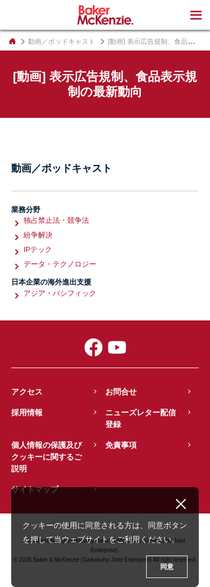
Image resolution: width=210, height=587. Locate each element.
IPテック (38, 250)
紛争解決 (38, 235)
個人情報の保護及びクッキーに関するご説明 (46, 457)
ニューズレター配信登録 (140, 418)
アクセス (27, 391)
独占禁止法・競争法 (56, 220)
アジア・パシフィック (60, 293)
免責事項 (121, 445)
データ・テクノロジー (60, 264)
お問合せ (121, 391)
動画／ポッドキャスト (61, 41)
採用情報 (27, 412)
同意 (167, 567)
